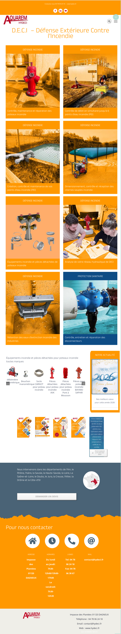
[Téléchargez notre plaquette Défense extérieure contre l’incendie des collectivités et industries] (24, 418)
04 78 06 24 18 (95, 619)
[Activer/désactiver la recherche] (109, 21)
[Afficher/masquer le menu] (115, 21)
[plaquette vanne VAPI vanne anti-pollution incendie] (60, 418)
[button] (8, 383)
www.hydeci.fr (71, 4)
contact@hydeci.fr (93, 623)
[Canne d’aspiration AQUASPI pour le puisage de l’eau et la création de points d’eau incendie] (78, 418)
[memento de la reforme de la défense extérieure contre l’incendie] (42, 418)
